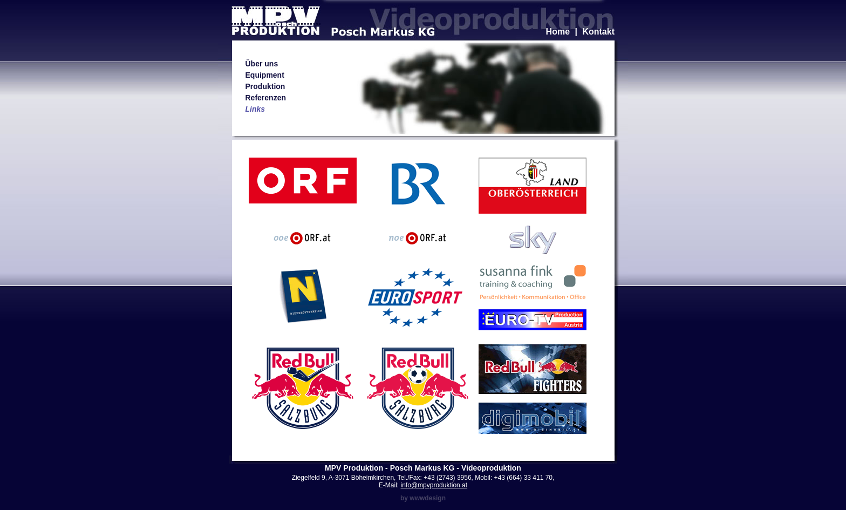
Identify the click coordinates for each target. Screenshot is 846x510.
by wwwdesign (423, 498)
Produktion (265, 86)
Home (558, 31)
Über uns (261, 63)
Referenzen (265, 97)
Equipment (264, 75)
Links (255, 109)
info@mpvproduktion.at (434, 485)
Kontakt (598, 31)
